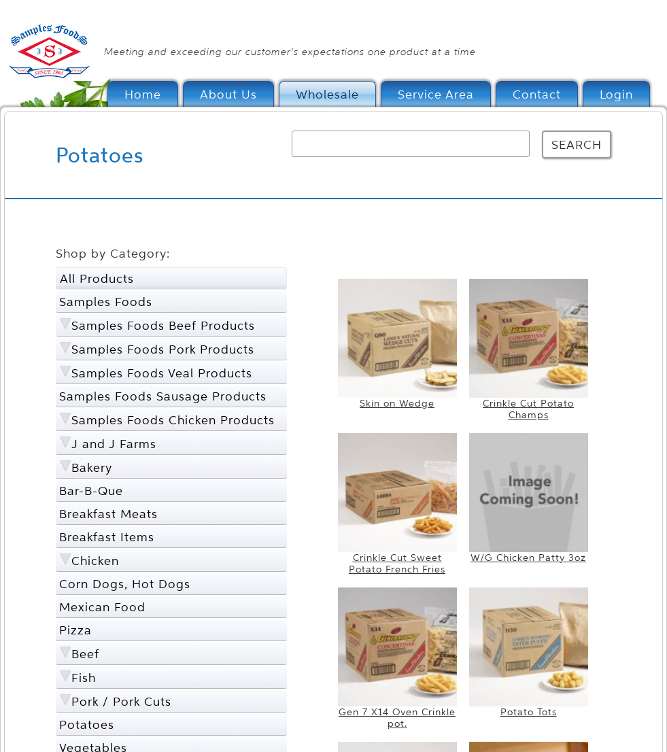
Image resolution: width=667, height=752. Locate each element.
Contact (537, 94)
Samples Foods (105, 301)
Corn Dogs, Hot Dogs (124, 584)
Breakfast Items (106, 537)
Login (616, 94)
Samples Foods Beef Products (163, 325)
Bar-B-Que (91, 490)
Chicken (95, 560)
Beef (85, 654)
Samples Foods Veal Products (161, 373)
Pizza (75, 630)
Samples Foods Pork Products (162, 349)
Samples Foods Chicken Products (173, 420)
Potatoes (86, 724)
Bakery (91, 467)
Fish (83, 677)
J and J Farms (113, 444)
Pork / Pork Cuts (121, 701)
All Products (97, 278)
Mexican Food (102, 607)
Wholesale (327, 94)
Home (142, 94)
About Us (228, 94)
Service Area (436, 94)
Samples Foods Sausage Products (163, 396)
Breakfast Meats (108, 514)
